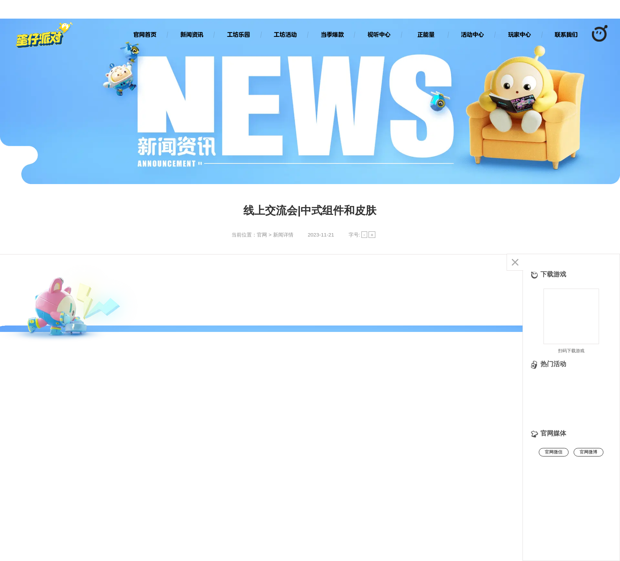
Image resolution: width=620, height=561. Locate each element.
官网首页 (144, 34)
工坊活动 (285, 34)
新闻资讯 (191, 34)
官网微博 (588, 451)
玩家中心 (519, 34)
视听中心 (379, 34)
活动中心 (472, 34)
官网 (262, 235)
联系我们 (566, 34)
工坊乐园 (238, 34)
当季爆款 (332, 34)
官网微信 (553, 451)
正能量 (426, 34)
